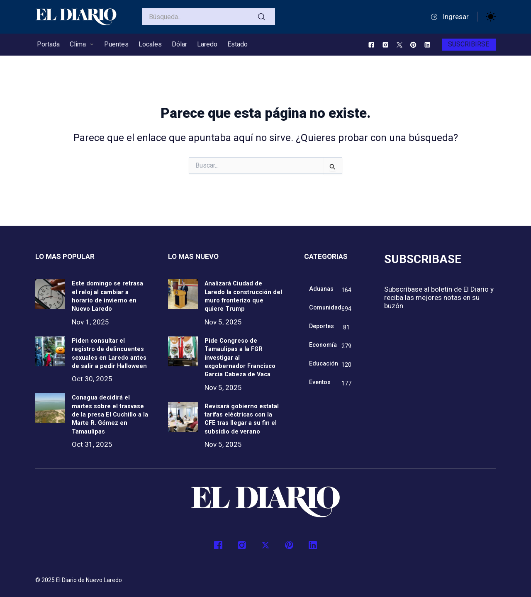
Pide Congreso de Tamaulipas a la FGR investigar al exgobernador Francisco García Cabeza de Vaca (243, 350)
